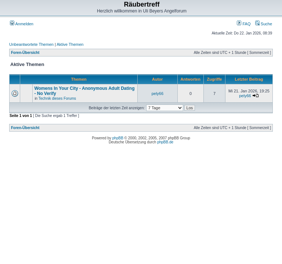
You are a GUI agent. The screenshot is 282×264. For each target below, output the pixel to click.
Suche (263, 24)
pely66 (157, 93)
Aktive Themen (70, 44)
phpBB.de (165, 142)
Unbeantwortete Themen (31, 44)
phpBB (117, 138)
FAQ (243, 24)
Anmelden (21, 24)
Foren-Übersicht (25, 53)
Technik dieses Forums (57, 98)
